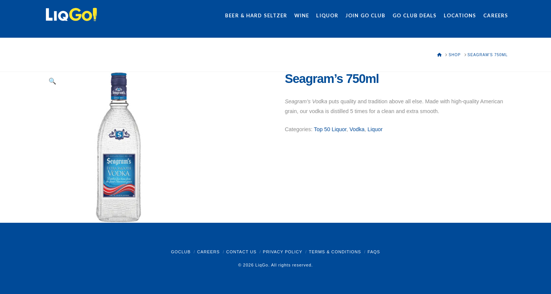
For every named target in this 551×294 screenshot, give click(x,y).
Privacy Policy (283, 252)
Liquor (374, 129)
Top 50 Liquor (330, 129)
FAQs (374, 252)
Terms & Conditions (335, 252)
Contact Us (241, 252)
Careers (208, 252)
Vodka (356, 129)
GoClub (180, 252)
